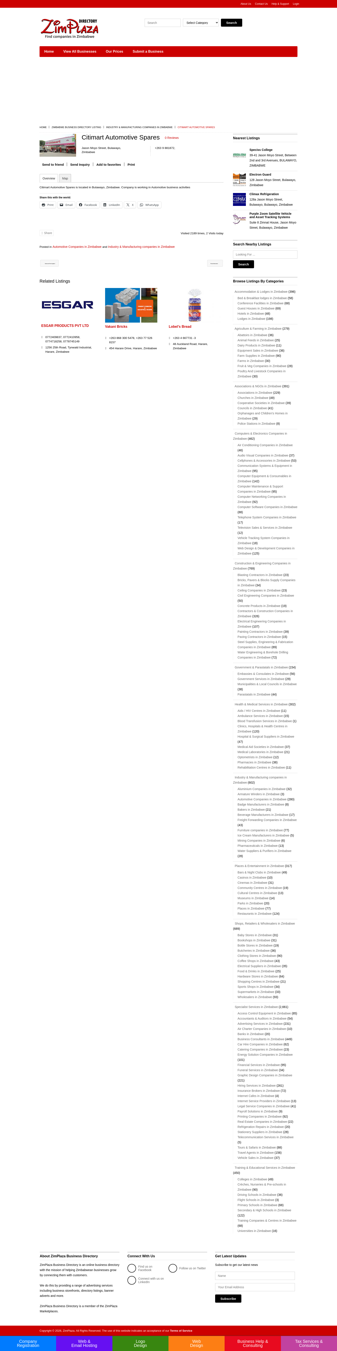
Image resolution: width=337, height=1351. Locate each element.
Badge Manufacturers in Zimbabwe (260, 804)
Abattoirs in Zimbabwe (252, 335)
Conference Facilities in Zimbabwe (260, 303)
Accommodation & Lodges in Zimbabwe (260, 291)
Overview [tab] (49, 178)
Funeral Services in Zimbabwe (257, 1070)
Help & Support (280, 3)
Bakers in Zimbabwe (251, 809)
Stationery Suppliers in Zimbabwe (259, 1132)
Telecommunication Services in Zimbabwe (265, 1137)
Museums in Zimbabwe (252, 898)
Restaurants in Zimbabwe (254, 913)
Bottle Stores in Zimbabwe (255, 945)
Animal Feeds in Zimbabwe (255, 340)
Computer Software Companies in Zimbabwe (267, 507)
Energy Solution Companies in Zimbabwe (265, 1054)
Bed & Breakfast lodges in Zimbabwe (262, 298)
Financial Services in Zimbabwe (258, 1065)
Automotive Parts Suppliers (64, 263)
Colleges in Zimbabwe (252, 1179)
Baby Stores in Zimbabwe (254, 935)
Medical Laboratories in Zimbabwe (260, 752)
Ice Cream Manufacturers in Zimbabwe (263, 835)
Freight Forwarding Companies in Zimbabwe (267, 820)
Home (49, 51)
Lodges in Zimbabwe (251, 318)
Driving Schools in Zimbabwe (256, 1194)
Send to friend (53, 164)
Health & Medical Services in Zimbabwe (260, 704)
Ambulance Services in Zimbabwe (260, 716)
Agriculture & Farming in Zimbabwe (257, 328)
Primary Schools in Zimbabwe (257, 1205)
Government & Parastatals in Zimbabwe (260, 667)
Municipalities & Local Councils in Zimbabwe (267, 684)
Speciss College (261, 150)
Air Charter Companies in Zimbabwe (261, 1029)
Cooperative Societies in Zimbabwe (261, 403)
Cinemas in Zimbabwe (252, 882)
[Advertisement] (168, 92)
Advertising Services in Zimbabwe (260, 1023)
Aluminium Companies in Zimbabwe (261, 789)
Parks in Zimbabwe (250, 903)
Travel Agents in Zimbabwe (255, 1152)
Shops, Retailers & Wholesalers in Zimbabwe (264, 923)
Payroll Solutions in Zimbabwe (257, 1111)
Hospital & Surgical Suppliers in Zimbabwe (265, 736)
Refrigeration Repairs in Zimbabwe (260, 1127)
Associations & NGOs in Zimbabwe (257, 386)
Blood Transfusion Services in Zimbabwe (264, 721)
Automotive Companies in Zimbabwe (77, 246)
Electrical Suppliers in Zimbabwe (259, 966)
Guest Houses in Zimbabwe (255, 308)
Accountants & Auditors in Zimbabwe (261, 1018)
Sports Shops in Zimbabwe (255, 986)
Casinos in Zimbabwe (251, 877)
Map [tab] (65, 178)
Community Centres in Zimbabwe (259, 888)
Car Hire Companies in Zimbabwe (260, 1044)
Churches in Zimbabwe (252, 398)
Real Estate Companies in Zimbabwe (262, 1121)
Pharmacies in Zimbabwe (254, 762)
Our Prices (114, 51)
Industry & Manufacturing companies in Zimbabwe (139, 127)
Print (131, 164)
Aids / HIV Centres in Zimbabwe (258, 710)
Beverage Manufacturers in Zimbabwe (262, 814)
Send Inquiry (80, 164)
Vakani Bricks (116, 326)
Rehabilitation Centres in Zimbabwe (261, 767)
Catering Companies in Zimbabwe (260, 1049)
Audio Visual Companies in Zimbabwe (262, 455)
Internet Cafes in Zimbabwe (255, 1096)
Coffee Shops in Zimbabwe (255, 961)
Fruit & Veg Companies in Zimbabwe (261, 366)
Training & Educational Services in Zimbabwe (264, 1167)
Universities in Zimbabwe (254, 1231)
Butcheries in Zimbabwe (253, 950)
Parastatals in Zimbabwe (253, 694)
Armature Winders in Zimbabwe (258, 794)
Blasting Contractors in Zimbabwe (259, 575)
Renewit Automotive (204, 263)
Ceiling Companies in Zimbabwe (259, 590)
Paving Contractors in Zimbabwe (259, 637)
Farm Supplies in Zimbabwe (256, 355)
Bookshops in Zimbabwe (253, 940)
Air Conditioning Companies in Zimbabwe (265, 445)
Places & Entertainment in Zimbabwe (258, 866)
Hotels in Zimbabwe (250, 313)
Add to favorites (109, 164)
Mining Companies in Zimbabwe (258, 840)
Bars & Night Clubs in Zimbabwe (259, 872)
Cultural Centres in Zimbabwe (257, 893)
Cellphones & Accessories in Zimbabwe (263, 460)
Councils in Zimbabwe (252, 408)
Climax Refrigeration (264, 194)
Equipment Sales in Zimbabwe (257, 350)
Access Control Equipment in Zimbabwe (264, 1013)
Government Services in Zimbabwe (260, 679)
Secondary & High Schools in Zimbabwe (264, 1210)
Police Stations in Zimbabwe (256, 423)
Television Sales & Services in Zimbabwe (264, 527)
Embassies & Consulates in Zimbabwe (263, 674)
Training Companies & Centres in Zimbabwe (266, 1220)
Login (296, 3)
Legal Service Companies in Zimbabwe (263, 1106)
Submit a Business (148, 51)
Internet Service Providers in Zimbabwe (263, 1101)
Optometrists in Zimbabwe (255, 757)
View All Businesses (79, 51)
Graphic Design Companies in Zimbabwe (264, 1075)
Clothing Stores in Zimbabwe (256, 955)
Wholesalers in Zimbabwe (254, 997)
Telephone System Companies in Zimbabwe (266, 517)
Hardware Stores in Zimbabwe (257, 976)
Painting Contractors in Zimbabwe (260, 631)
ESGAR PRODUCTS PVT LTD (65, 326)
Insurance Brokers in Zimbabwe (258, 1090)
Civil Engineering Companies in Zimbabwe (265, 595)
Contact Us (261, 3)
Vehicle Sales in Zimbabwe (255, 1158)
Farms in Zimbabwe (250, 361)
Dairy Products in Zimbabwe (256, 345)
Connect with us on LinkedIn (145, 1280)
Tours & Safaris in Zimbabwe (256, 1147)
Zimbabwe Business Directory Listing (76, 127)
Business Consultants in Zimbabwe (260, 1039)
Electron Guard (260, 174)
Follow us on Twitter (187, 1268)
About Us (245, 3)
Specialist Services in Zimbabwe (255, 1007)
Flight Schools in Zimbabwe (255, 1200)
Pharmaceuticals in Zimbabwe (257, 845)
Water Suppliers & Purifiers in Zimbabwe (264, 851)
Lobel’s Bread (180, 326)
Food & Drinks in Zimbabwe (255, 971)
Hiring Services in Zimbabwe (256, 1085)
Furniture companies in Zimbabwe (260, 830)
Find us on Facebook (139, 1268)
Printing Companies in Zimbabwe (259, 1116)
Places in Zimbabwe (250, 908)
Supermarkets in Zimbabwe (255, 992)
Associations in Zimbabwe (254, 392)
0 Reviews (172, 137)
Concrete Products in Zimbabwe (258, 606)
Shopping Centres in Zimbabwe (258, 981)
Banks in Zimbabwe (250, 1034)
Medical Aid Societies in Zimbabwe (260, 747)
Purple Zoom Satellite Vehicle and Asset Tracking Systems (270, 215)
